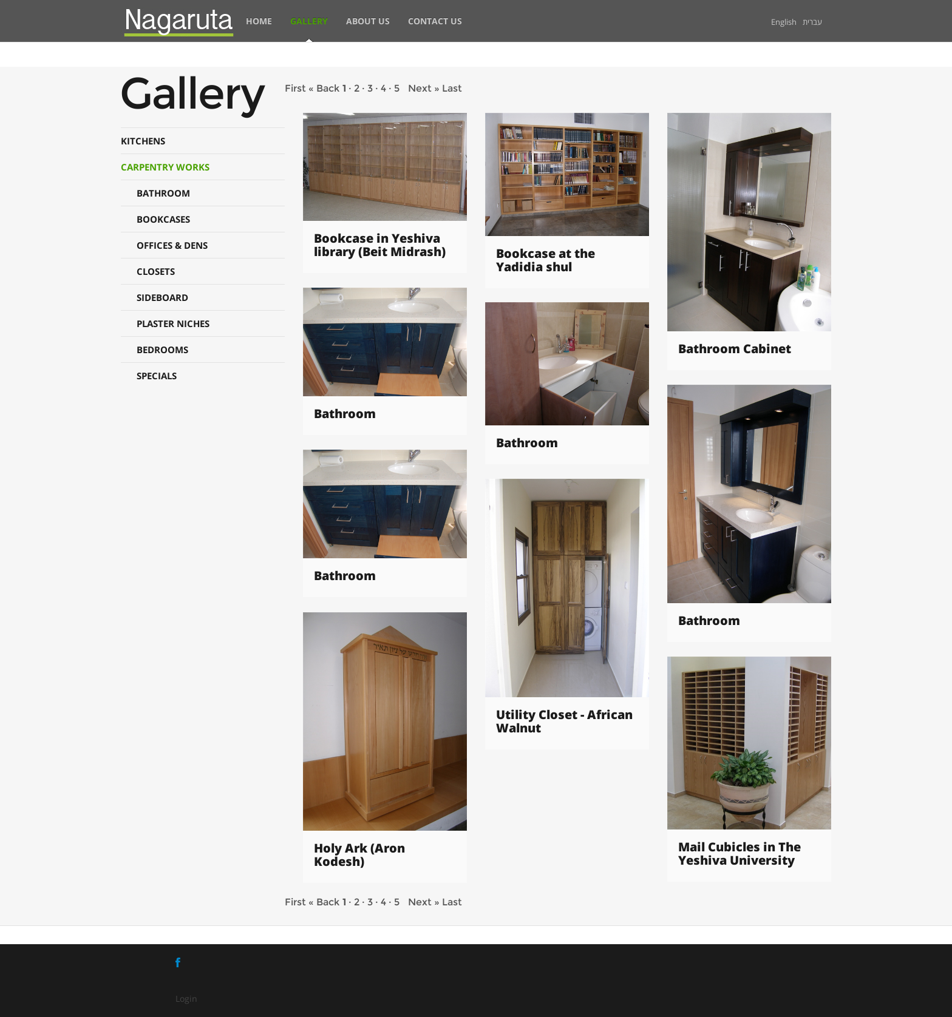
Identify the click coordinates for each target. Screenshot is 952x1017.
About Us (368, 21)
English (784, 21)
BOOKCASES (163, 219)
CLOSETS (156, 271)
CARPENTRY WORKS (165, 167)
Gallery (309, 21)
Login (186, 998)
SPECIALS (157, 376)
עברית (812, 21)
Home (259, 21)
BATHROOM (163, 193)
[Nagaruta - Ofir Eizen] (179, 20)
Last (452, 88)
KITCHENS (143, 141)
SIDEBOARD (162, 297)
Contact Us (435, 21)
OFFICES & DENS (172, 245)
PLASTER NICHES (173, 323)
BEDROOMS (162, 349)
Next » (424, 88)
